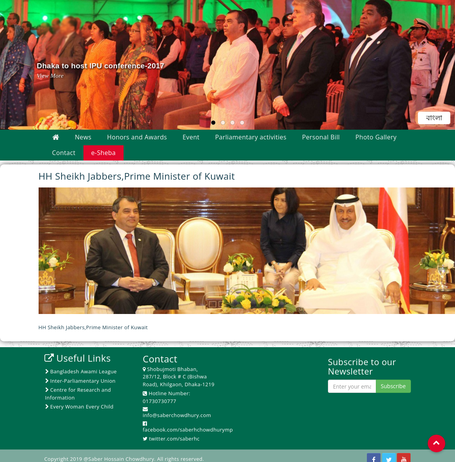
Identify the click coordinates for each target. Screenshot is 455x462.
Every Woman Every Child (79, 406)
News (83, 137)
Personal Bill (321, 137)
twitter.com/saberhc (174, 438)
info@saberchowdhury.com (177, 415)
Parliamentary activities (251, 137)
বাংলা (434, 118)
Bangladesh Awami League (81, 371)
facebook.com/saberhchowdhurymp (188, 429)
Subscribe (393, 386)
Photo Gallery (376, 137)
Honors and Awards (137, 137)
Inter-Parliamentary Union (80, 380)
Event (190, 137)
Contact (64, 152)
